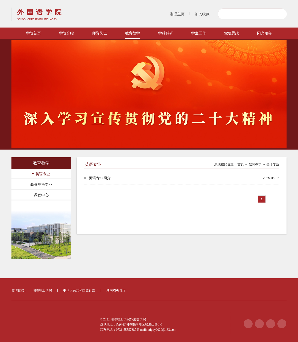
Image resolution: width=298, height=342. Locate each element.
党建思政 (231, 33)
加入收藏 (202, 14)
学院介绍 (66, 33)
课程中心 (41, 195)
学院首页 (33, 33)
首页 (240, 164)
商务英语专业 (41, 184)
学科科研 (165, 33)
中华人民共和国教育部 (79, 290)
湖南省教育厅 (116, 290)
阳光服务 (264, 33)
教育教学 (132, 33)
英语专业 (41, 174)
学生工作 (198, 33)
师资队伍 (99, 33)
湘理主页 (177, 14)
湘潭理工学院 (42, 290)
